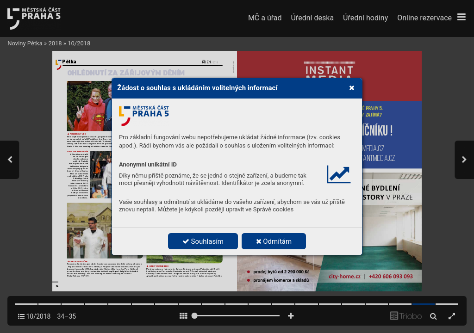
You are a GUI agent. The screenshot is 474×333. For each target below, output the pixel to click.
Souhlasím (203, 241)
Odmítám (274, 241)
